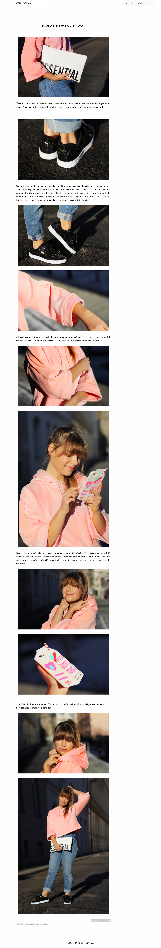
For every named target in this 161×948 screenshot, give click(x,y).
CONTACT (91, 943)
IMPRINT (79, 943)
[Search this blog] (141, 3)
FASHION (20, 924)
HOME (69, 943)
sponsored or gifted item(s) (36, 924)
